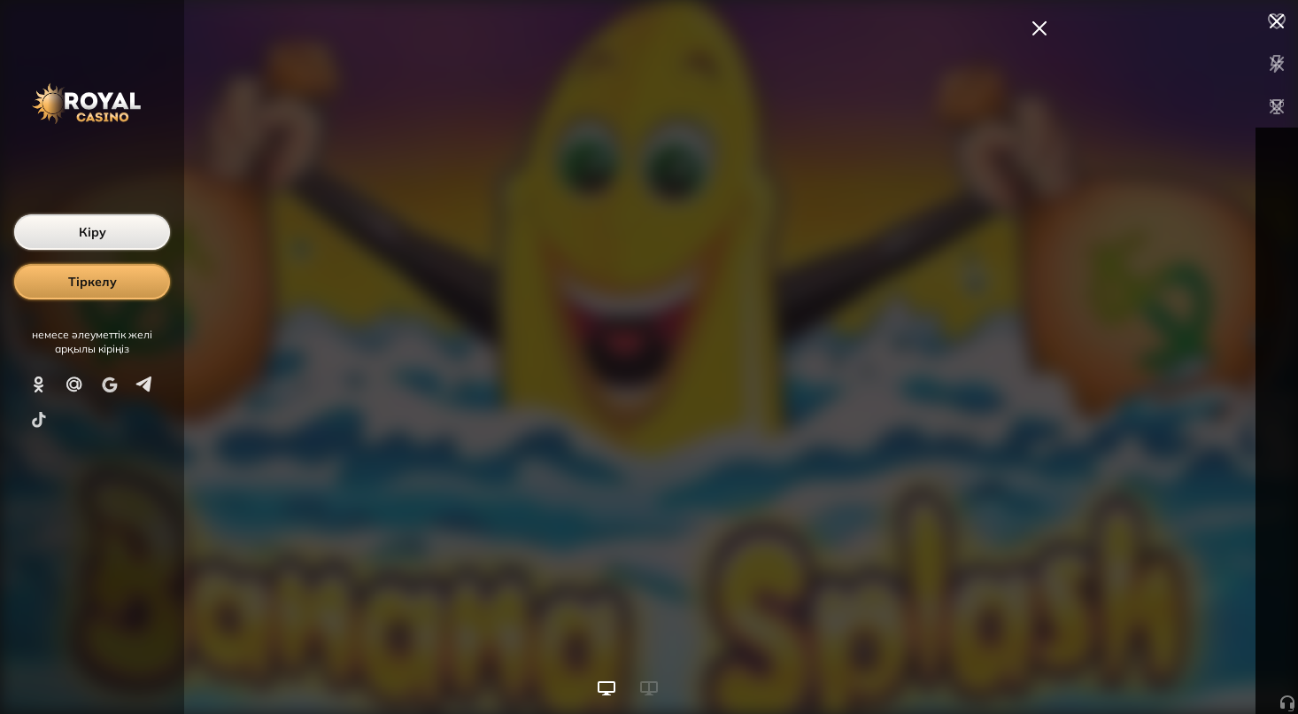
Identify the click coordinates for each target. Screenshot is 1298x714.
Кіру (92, 232)
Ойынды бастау (1164, 668)
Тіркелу (92, 282)
